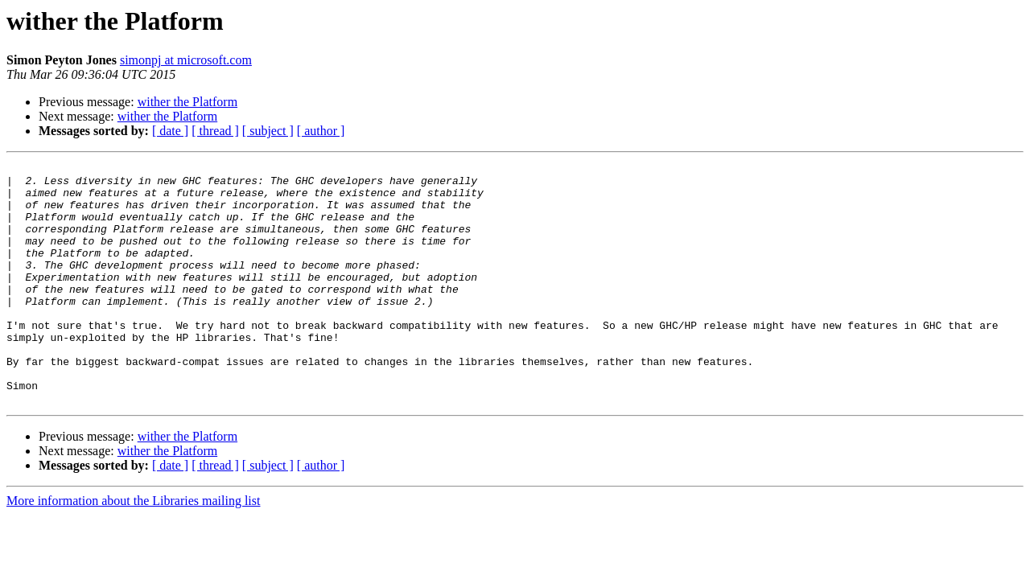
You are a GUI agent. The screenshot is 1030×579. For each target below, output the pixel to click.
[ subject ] (268, 131)
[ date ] (170, 131)
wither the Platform (187, 102)
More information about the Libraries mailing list (133, 549)
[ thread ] (215, 131)
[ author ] (321, 131)
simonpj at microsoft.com (186, 60)
